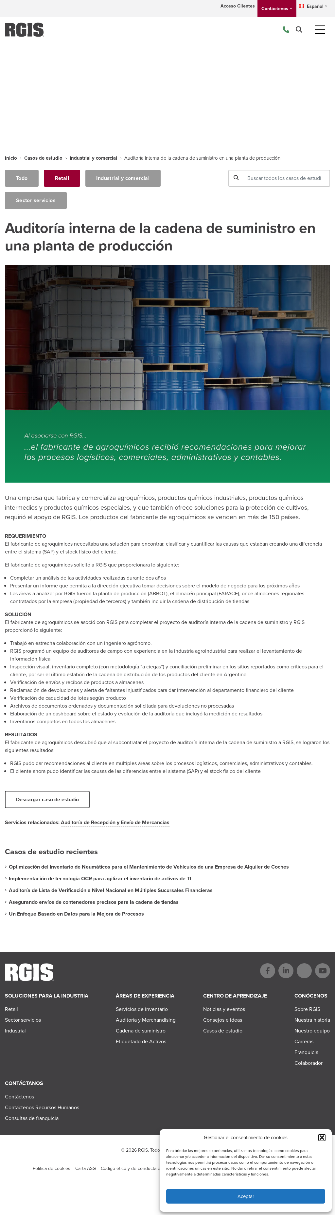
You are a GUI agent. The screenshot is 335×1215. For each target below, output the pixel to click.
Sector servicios (36, 200)
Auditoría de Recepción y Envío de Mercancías (115, 822)
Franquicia (306, 1052)
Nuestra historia (312, 1020)
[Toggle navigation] (320, 29)
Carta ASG (85, 1168)
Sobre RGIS (307, 1009)
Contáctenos (274, 8)
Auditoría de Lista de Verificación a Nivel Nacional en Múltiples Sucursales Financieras (111, 890)
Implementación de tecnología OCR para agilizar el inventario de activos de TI (100, 879)
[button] (322, 1137)
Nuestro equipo (312, 1031)
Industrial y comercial (93, 158)
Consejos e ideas (222, 1020)
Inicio (11, 158)
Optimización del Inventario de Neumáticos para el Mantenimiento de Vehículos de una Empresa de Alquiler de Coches (149, 867)
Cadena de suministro (141, 1031)
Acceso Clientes (237, 6)
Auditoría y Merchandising (146, 1020)
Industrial (15, 1031)
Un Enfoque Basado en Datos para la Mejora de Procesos (76, 914)
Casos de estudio (43, 158)
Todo (22, 178)
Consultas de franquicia (32, 1118)
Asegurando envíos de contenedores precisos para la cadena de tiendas (94, 902)
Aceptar (246, 1196)
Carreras (303, 1042)
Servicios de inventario (142, 1009)
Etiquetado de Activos (141, 1042)
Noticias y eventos (224, 1009)
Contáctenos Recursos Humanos (42, 1107)
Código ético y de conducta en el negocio (143, 1168)
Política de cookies (51, 1168)
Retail (62, 178)
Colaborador (308, 1063)
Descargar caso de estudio (47, 800)
